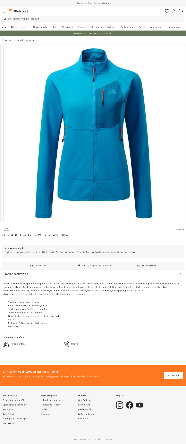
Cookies (109, 439)
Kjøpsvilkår (98, 439)
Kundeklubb (84, 404)
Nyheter (111, 27)
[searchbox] (96, 19)
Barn (54, 27)
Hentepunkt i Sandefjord (15, 418)
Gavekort (82, 27)
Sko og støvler (40, 27)
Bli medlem (173, 375)
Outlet (142, 27)
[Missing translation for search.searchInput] (5, 19)
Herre (4, 27)
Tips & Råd (8, 414)
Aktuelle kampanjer (51, 400)
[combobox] (93, 19)
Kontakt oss (9, 423)
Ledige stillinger (86, 414)
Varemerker (156, 27)
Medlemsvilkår (85, 409)
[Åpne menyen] (4, 11)
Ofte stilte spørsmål (13, 400)
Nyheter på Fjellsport (51, 404)
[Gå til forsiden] (18, 11)
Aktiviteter (67, 27)
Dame (14, 27)
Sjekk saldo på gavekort (15, 404)
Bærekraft (83, 418)
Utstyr (25, 27)
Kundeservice (174, 27)
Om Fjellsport (85, 400)
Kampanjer (97, 27)
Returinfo (8, 409)
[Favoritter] (166, 11)
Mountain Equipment (24, 40)
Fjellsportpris (127, 27)
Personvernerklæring (82, 439)
